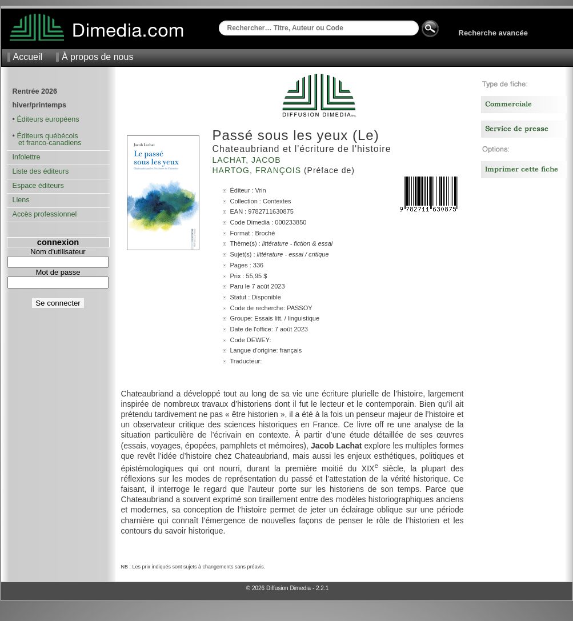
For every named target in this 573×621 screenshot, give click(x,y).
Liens (21, 200)
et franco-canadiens (47, 143)
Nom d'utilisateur (57, 251)
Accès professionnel (45, 214)
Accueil (28, 57)
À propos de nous (97, 57)
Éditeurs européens (48, 119)
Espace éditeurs (38, 186)
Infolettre (27, 157)
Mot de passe (57, 272)
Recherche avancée (493, 33)
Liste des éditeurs (41, 171)
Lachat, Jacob (248, 160)
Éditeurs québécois (47, 136)
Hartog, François (258, 170)
